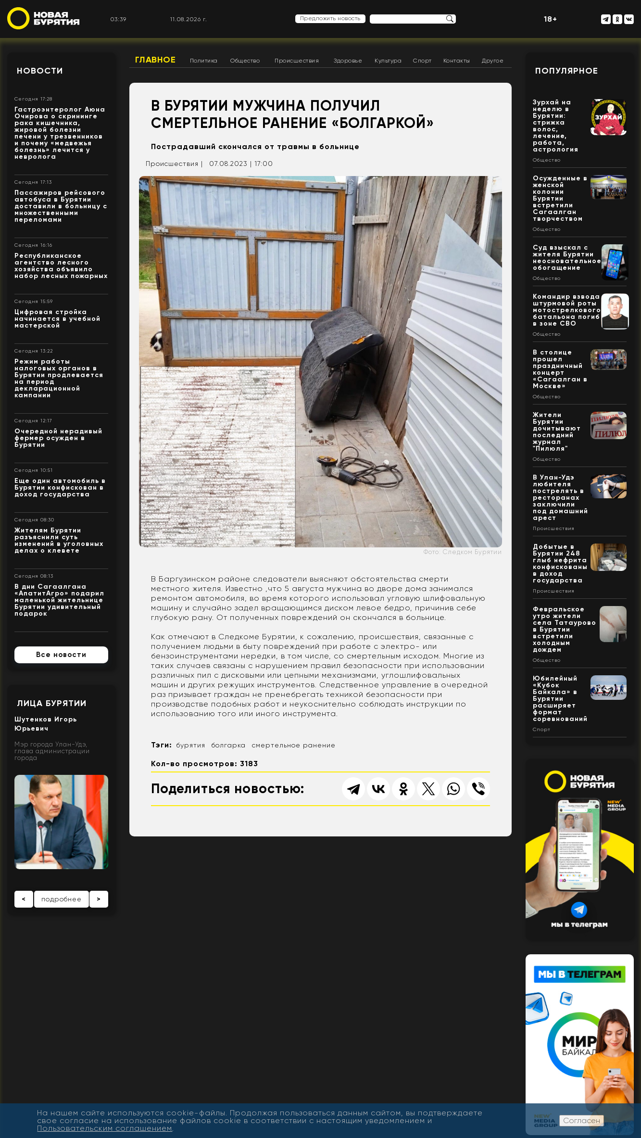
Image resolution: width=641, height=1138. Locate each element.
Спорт (422, 60)
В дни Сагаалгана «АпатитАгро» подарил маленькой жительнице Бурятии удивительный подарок (59, 600)
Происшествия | (174, 163)
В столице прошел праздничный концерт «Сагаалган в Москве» (560, 369)
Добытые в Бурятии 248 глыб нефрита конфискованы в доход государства (560, 563)
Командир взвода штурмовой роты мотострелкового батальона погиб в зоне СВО (567, 310)
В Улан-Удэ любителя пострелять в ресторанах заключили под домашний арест (560, 497)
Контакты (456, 60)
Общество (245, 60)
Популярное (566, 70)
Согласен (581, 1120)
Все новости (61, 654)
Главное (155, 59)
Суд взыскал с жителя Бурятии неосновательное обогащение (567, 257)
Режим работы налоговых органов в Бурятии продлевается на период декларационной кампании (58, 378)
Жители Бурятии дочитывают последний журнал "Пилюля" (557, 432)
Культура (388, 60)
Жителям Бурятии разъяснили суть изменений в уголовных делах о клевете (58, 540)
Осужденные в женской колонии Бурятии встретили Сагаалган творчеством (560, 198)
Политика (204, 60)
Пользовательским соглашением (104, 1128)
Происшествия (297, 60)
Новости (40, 70)
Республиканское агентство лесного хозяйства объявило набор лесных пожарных (61, 266)
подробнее (61, 899)
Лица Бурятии (52, 703)
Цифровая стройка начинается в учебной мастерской (57, 318)
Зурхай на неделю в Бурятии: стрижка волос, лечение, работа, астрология (555, 125)
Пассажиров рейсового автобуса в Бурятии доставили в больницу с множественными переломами (60, 206)
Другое (492, 60)
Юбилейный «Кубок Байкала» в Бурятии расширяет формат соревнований (560, 698)
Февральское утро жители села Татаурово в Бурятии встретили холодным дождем (564, 629)
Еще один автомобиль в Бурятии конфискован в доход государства (60, 487)
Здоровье (348, 60)
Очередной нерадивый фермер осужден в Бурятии (58, 438)
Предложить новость (330, 18)
